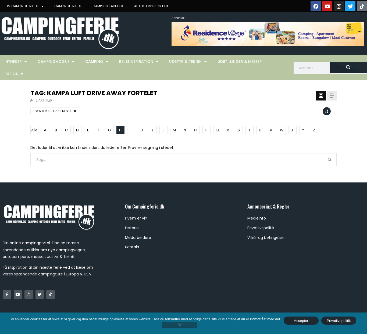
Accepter (301, 321)
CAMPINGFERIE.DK (68, 6)
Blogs (14, 73)
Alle (34, 130)
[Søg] (348, 67)
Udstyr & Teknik (188, 61)
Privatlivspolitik (339, 321)
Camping (96, 61)
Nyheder (16, 61)
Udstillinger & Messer (240, 61)
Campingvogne (56, 61)
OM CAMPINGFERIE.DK (24, 6)
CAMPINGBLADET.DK (107, 6)
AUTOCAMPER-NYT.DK (151, 6)
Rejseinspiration (138, 61)
